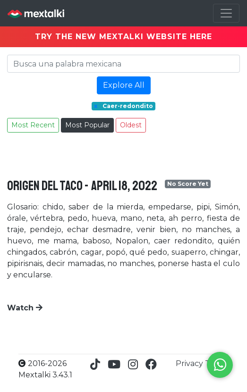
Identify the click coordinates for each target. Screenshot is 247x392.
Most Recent (33, 125)
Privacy (190, 363)
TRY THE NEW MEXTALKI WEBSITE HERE (123, 36)
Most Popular (87, 125)
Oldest (131, 125)
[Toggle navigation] (226, 13)
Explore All (124, 85)
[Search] (123, 64)
